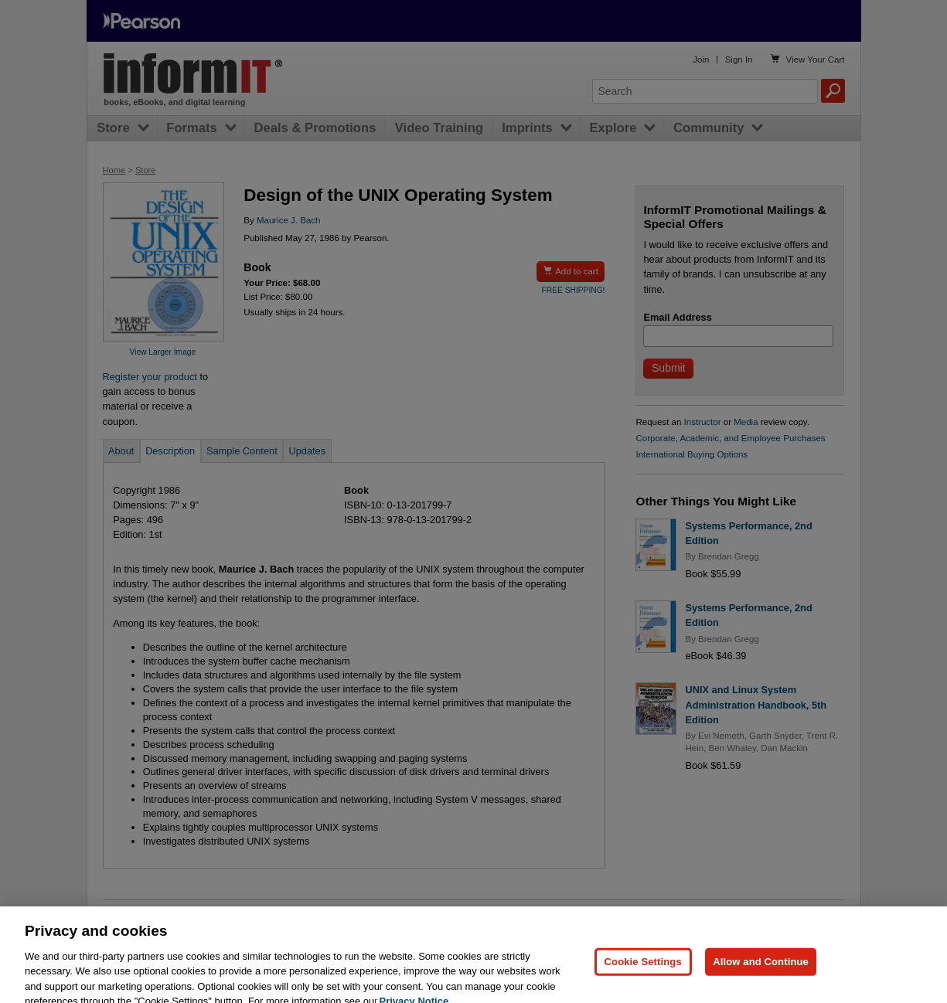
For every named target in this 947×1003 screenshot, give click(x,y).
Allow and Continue (761, 977)
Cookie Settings (643, 977)
